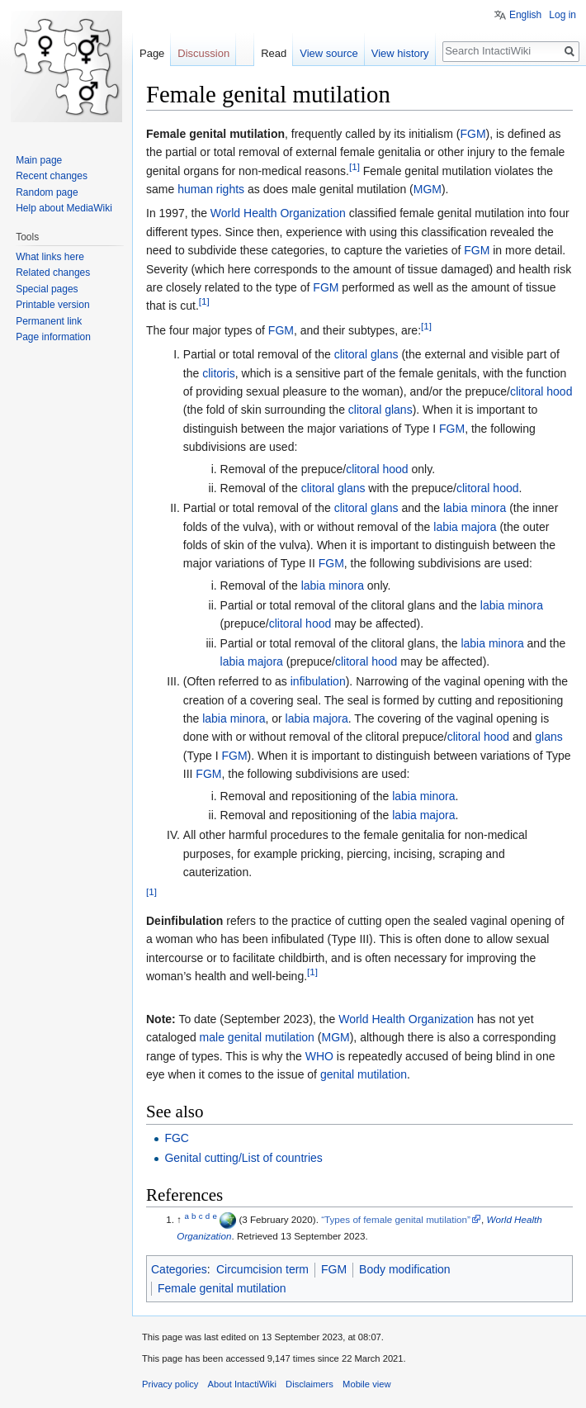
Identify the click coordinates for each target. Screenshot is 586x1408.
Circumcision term (262, 1269)
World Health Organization (278, 213)
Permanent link (49, 321)
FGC (176, 1138)
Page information (53, 337)
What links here (50, 257)
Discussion (203, 53)
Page (151, 53)
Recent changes (51, 176)
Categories (179, 1269)
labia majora (464, 526)
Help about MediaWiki (64, 208)
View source (329, 53)
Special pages (47, 289)
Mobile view (366, 1384)
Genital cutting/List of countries (243, 1157)
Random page (47, 192)
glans (548, 736)
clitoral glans (366, 354)
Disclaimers (309, 1384)
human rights (210, 189)
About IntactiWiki (242, 1384)
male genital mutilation (257, 1037)
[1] (354, 166)
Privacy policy (170, 1384)
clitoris (218, 373)
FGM (472, 133)
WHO (319, 1056)
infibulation (318, 681)
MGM (428, 189)
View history (400, 53)
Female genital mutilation (222, 1288)
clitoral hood (541, 391)
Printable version (52, 305)
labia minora (474, 507)
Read (273, 53)
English (525, 15)
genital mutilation (363, 1074)
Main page (39, 160)
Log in (562, 15)
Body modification (405, 1269)
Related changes (53, 272)
